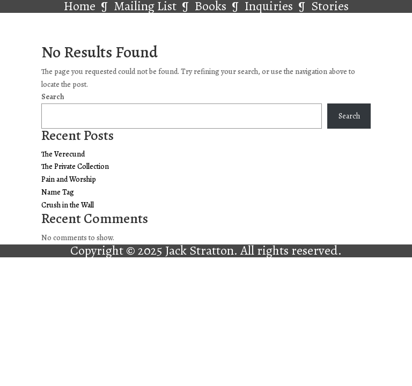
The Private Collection (75, 166)
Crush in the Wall (67, 205)
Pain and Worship (68, 179)
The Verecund (63, 154)
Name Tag (57, 192)
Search (52, 97)
